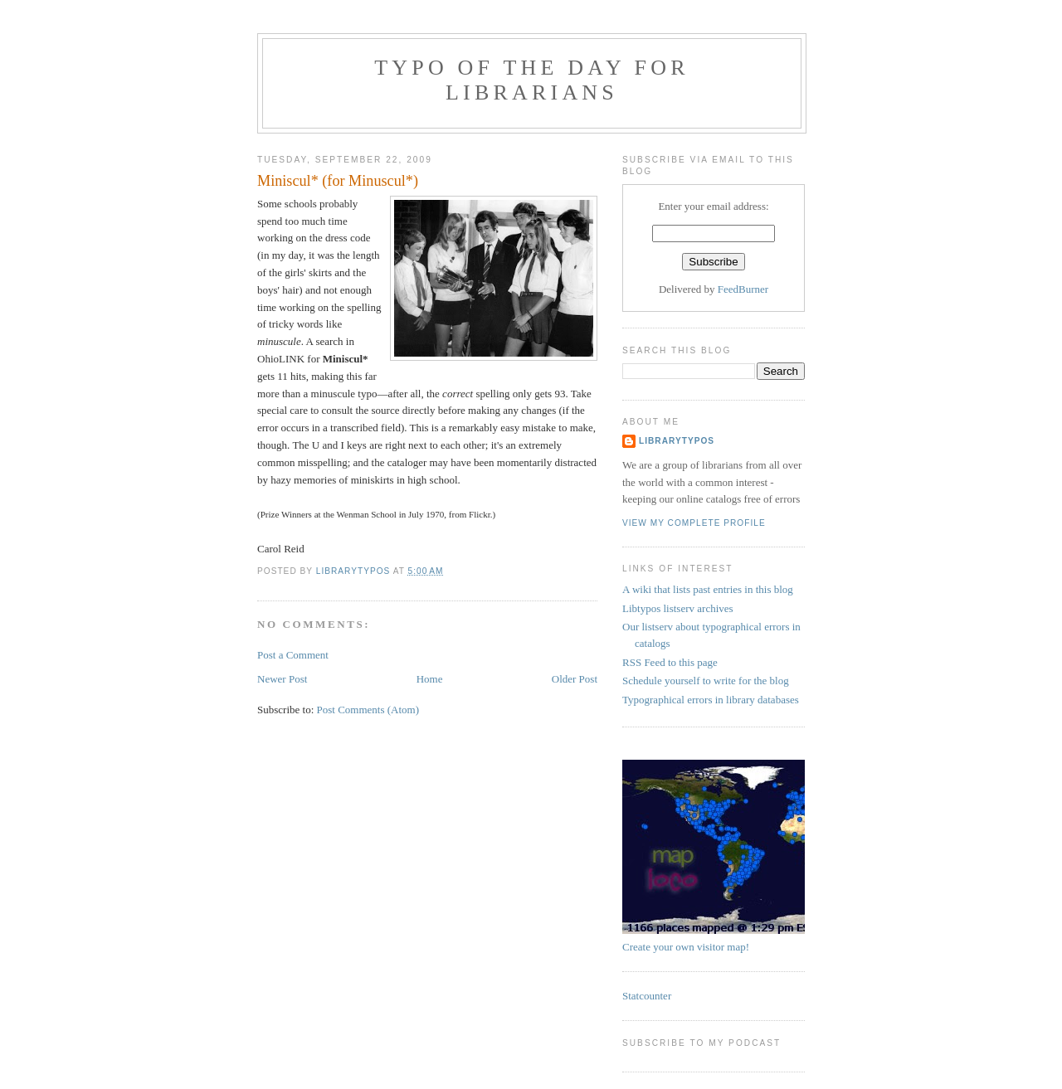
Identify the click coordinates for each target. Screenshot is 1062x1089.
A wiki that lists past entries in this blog (707, 589)
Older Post (574, 679)
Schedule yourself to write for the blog (705, 680)
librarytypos (676, 440)
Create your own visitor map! (685, 947)
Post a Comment (293, 655)
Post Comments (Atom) (368, 709)
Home (430, 679)
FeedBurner (743, 289)
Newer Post (282, 679)
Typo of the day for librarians (531, 80)
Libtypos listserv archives (677, 608)
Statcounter (646, 995)
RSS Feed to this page (670, 662)
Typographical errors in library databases (710, 699)
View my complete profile (694, 522)
